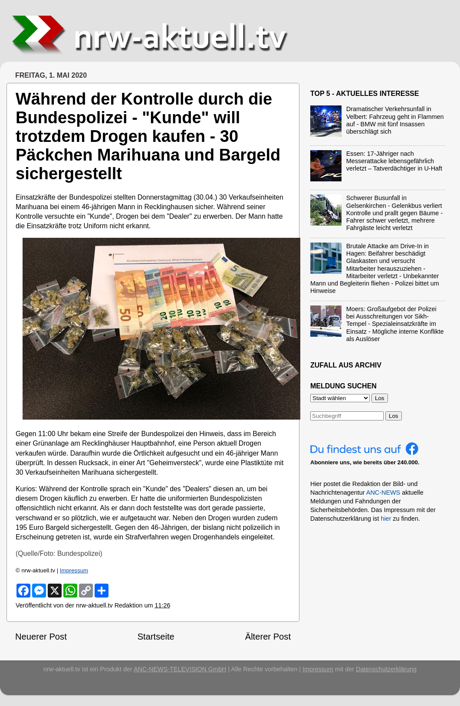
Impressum (74, 570)
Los (393, 416)
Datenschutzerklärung (386, 669)
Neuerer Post (41, 636)
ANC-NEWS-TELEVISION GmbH (180, 669)
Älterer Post (268, 636)
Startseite (156, 636)
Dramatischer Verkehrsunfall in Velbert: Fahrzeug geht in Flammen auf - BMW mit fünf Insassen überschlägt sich (395, 120)
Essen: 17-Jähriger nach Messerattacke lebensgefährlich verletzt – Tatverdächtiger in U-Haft (394, 161)
